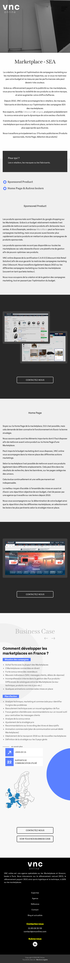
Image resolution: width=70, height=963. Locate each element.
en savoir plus (17, 747)
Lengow (39, 112)
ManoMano (42, 229)
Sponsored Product (20, 182)
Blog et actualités (35, 915)
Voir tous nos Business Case (35, 839)
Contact (35, 910)
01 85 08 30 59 (35, 928)
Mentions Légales (42, 960)
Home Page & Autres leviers (26, 188)
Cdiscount (28, 112)
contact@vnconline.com (35, 931)
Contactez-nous (35, 380)
